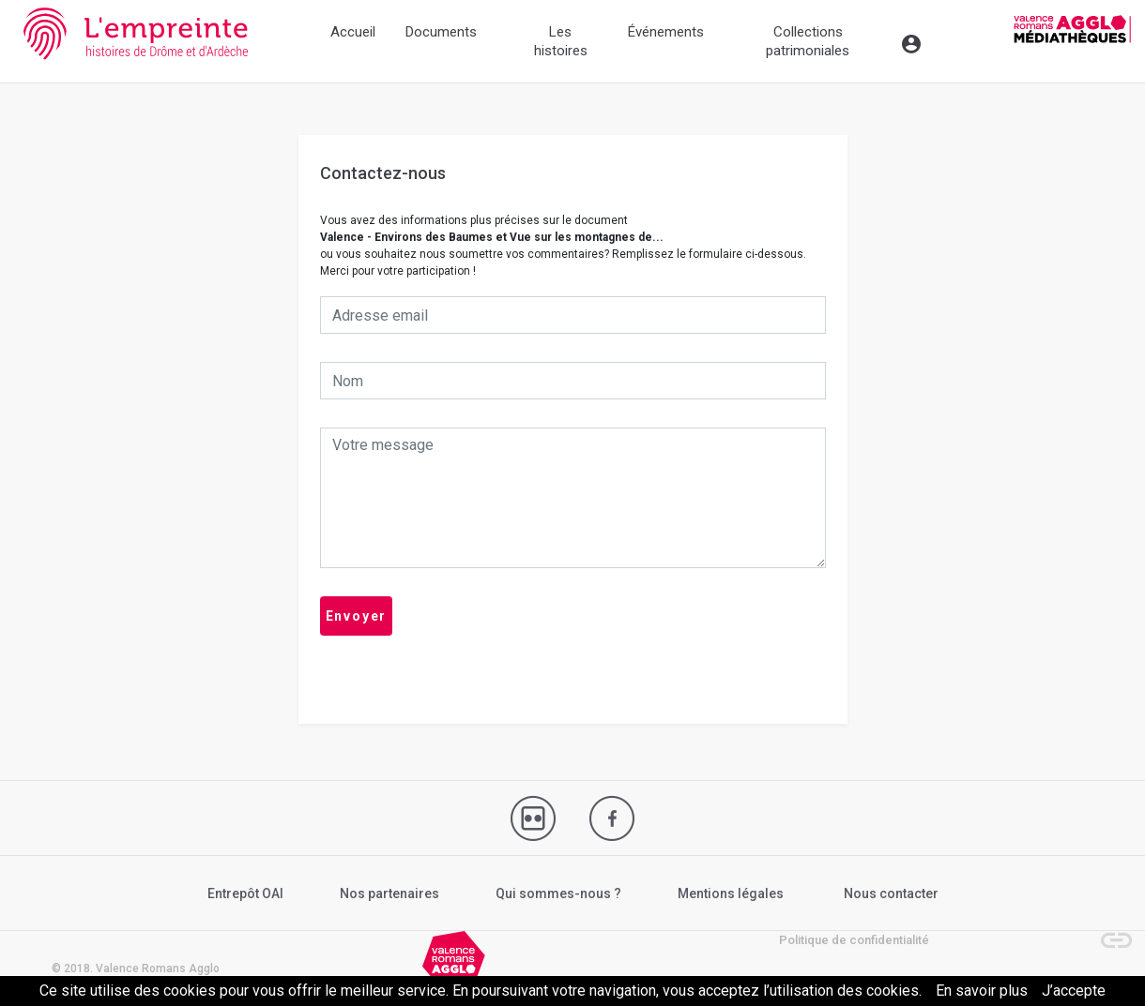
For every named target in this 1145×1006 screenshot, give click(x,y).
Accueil (352, 31)
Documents (441, 31)
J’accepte (1074, 990)
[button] (1107, 931)
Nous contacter (891, 893)
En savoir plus (982, 990)
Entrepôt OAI (245, 893)
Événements (666, 31)
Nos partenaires (389, 893)
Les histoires (561, 41)
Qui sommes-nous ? (558, 893)
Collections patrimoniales (807, 41)
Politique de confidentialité (854, 940)
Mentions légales (731, 893)
